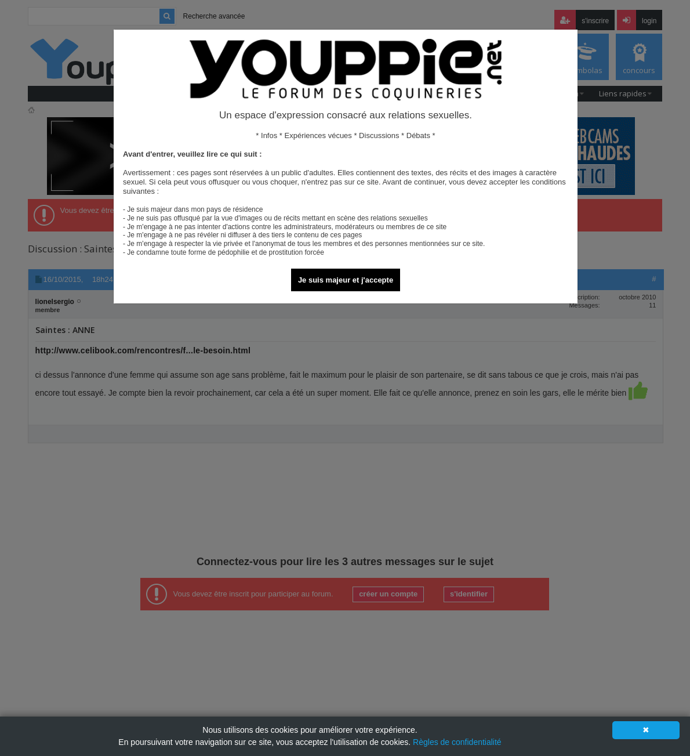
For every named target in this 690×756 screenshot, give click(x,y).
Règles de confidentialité (457, 742)
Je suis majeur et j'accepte (345, 280)
